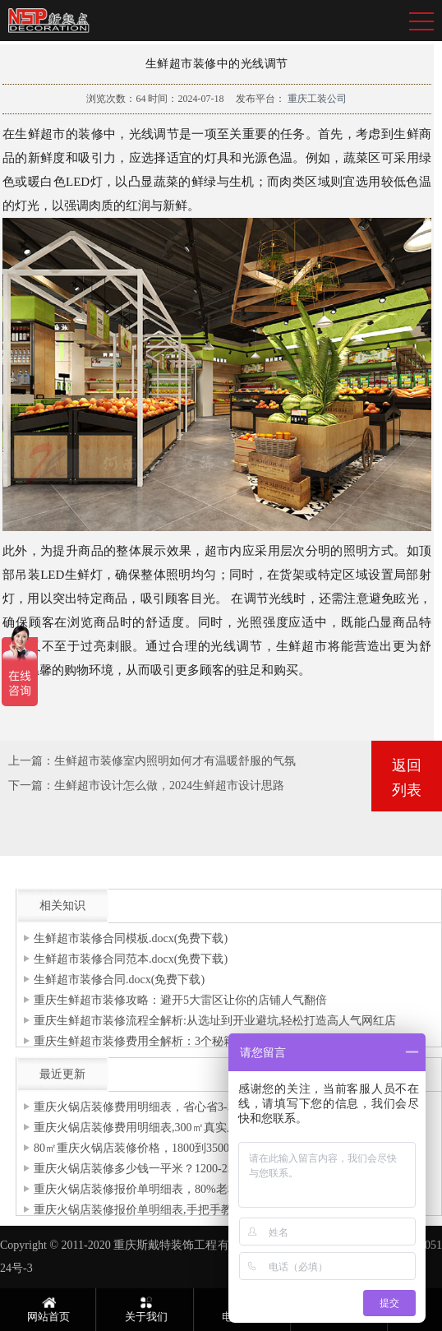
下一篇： (31, 785)
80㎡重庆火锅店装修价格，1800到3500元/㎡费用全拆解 (173, 1148)
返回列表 (406, 777)
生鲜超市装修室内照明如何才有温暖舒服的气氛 (175, 761)
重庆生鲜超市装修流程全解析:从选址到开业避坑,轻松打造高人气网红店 (215, 1020)
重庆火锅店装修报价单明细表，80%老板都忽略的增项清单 (182, 1189)
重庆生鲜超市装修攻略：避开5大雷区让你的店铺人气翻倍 (180, 1000)
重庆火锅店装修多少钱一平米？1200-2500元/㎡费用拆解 (175, 1168)
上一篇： (31, 761)
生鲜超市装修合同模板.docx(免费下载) (131, 938)
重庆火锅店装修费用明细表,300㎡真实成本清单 (153, 1127)
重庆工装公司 (316, 98)
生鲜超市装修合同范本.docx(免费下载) (131, 959)
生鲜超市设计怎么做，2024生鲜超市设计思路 (169, 785)
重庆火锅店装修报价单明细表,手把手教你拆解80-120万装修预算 (195, 1210)
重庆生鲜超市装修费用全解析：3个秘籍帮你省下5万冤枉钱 (183, 1041)
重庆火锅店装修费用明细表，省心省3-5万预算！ (156, 1107)
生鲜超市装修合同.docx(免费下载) (119, 979)
